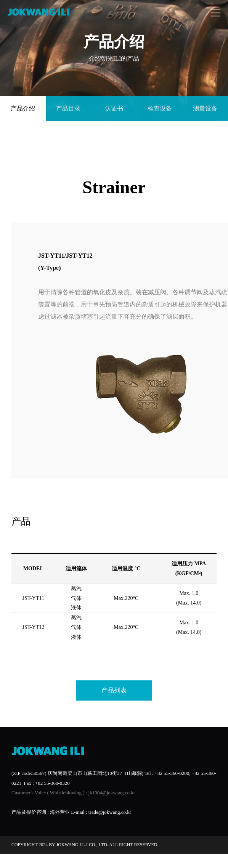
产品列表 (114, 690)
